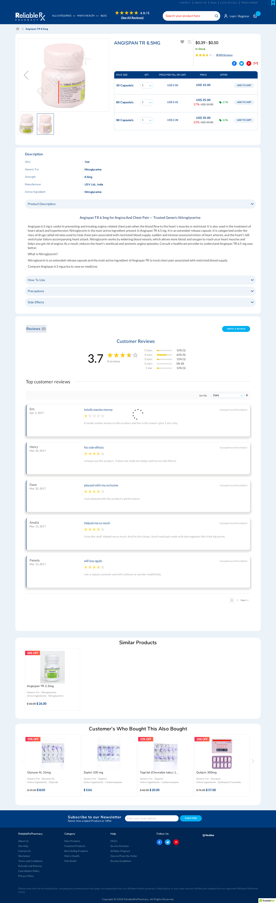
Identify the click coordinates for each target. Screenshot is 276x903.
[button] (26, 75)
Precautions (36, 291)
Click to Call (228, 2)
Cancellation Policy (28, 870)
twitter (168, 842)
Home (17, 29)
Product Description (42, 204)
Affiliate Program (120, 851)
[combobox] (190, 16)
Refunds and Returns (30, 865)
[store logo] (30, 15)
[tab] (140, 204)
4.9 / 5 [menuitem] (145, 13)
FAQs (213, 2)
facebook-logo (159, 842)
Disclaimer (24, 856)
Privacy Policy (26, 875)
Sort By (203, 395)
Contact (185, 2)
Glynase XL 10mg (39, 773)
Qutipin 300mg (206, 773)
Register (243, 16)
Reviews (36, 329)
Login (232, 16)
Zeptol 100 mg (93, 773)
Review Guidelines (120, 860)
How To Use (36, 280)
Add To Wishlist (182, 42)
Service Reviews (119, 846)
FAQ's (113, 841)
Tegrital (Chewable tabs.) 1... (159, 773)
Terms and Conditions (30, 860)
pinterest (176, 842)
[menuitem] (87, 18)
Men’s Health (72, 856)
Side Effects (36, 302)
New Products (72, 841)
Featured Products (74, 846)
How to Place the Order (123, 856)
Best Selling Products (76, 851)
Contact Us (24, 851)
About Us (23, 841)
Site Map (23, 846)
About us (201, 2)
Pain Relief (70, 860)
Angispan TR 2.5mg (40, 686)
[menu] (100, 18)
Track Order (249, 2)
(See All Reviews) (132, 18)
